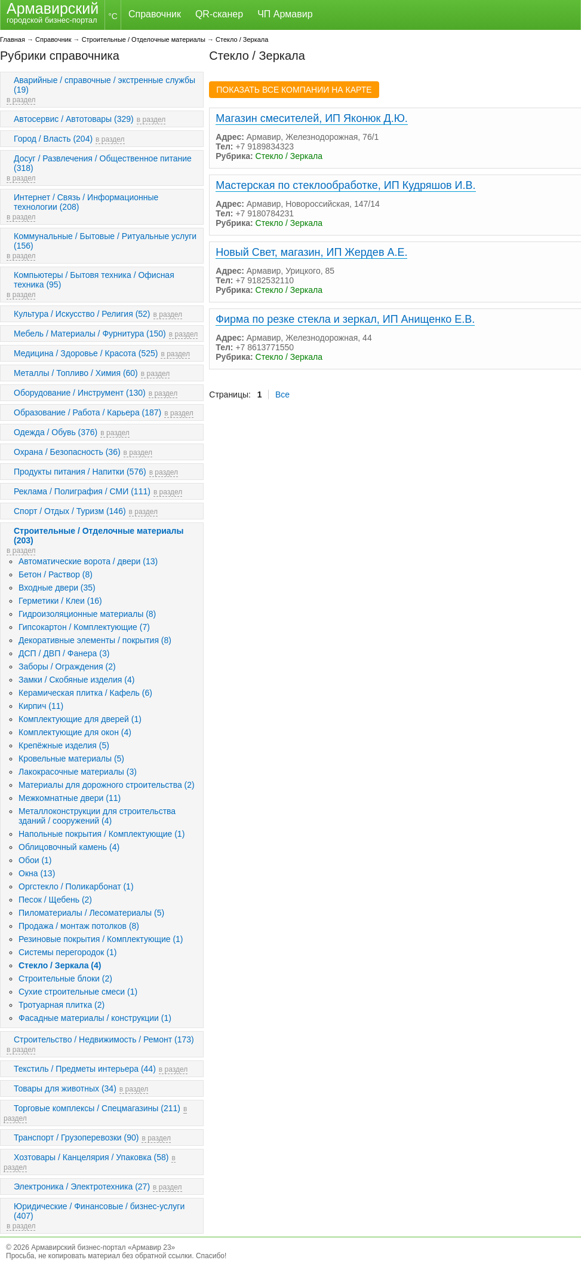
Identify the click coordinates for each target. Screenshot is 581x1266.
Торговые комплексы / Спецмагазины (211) (97, 1108)
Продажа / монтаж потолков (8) (79, 926)
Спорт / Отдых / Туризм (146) (70, 511)
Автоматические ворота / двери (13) (88, 561)
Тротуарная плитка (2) (61, 1005)
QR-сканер (219, 14)
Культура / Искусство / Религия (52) (82, 314)
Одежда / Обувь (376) (55, 432)
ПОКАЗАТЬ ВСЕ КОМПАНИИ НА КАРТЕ (293, 89)
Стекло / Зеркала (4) (60, 965)
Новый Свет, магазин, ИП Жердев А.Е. (311, 252)
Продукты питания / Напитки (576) (80, 471)
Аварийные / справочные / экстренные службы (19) (104, 84)
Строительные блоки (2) (65, 978)
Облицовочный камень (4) (69, 847)
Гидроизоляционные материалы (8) (87, 614)
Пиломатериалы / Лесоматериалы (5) (91, 913)
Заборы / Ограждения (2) (67, 666)
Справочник (154, 14)
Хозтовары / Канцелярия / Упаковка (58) (91, 1157)
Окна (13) (37, 873)
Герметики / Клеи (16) (60, 601)
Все (282, 394)
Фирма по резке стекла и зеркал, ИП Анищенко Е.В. (345, 319)
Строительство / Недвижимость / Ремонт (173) (104, 1039)
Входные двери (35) (57, 587)
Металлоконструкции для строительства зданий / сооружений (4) (97, 815)
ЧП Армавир (284, 14)
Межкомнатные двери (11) (70, 798)
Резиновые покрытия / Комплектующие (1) (101, 939)
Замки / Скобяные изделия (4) (76, 679)
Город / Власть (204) (53, 138)
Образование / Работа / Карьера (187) (87, 412)
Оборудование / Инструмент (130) (80, 392)
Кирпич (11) (41, 706)
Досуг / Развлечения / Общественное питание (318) (103, 163)
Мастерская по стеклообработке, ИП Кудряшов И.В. (345, 185)
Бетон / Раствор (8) (56, 574)
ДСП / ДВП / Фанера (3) (64, 653)
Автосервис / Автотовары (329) (74, 119)
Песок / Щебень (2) (55, 899)
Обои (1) (35, 860)
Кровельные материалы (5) (71, 758)
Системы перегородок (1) (67, 952)
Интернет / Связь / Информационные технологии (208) (86, 202)
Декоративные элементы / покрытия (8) (95, 640)
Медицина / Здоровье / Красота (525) (86, 353)
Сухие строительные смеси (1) (78, 991)
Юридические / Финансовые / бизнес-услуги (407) (99, 1211)
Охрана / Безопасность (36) (67, 452)
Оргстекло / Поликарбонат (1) (76, 886)
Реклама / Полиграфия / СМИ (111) (82, 491)
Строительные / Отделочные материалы (143, 39)
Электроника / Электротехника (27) (82, 1186)
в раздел (21, 100)
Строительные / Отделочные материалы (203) (98, 535)
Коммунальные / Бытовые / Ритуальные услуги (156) (105, 240)
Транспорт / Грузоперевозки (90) (76, 1137)
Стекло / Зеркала (242, 39)
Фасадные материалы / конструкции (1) (95, 1018)
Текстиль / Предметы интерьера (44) (85, 1069)
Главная (12, 39)
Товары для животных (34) (65, 1088)
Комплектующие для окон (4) (75, 732)
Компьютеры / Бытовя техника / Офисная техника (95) (94, 279)
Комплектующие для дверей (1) (80, 719)
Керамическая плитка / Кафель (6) (85, 693)
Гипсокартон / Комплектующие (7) (84, 627)
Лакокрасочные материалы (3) (78, 771)
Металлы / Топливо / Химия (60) (76, 373)
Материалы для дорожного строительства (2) (107, 785)
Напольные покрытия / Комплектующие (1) (102, 834)
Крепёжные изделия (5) (64, 745)
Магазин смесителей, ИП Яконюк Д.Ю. (312, 118)
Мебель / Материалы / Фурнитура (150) (90, 333)
